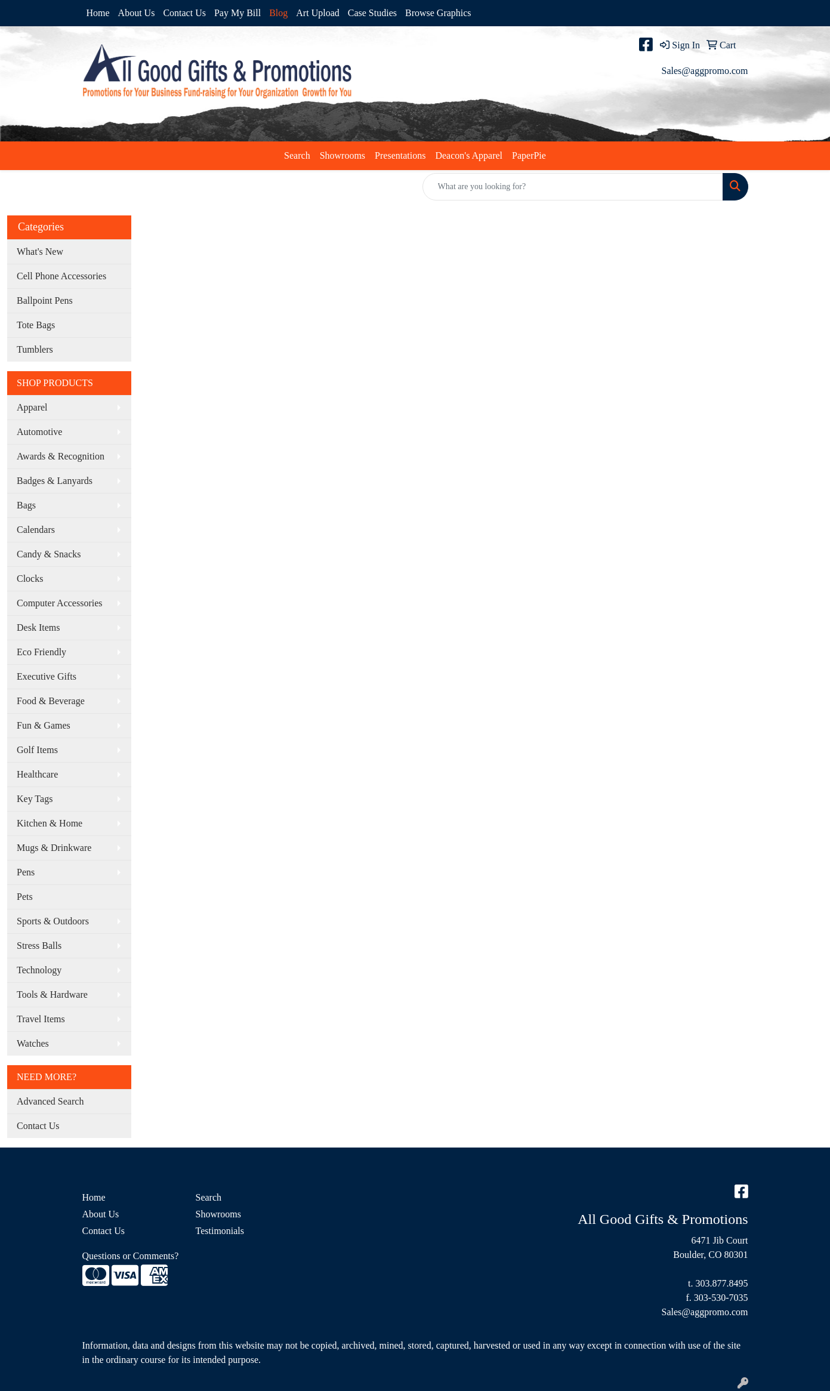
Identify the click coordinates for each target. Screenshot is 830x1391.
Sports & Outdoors (53, 921)
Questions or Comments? (130, 1256)
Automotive (39, 432)
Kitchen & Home (49, 823)
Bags (26, 505)
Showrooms (342, 155)
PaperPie (529, 155)
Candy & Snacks (49, 554)
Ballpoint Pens (45, 300)
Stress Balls (39, 945)
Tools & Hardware (52, 994)
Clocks (30, 578)
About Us (136, 13)
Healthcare (37, 774)
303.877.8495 (722, 1283)
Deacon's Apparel (468, 155)
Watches (33, 1043)
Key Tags (35, 799)
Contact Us (184, 13)
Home (98, 13)
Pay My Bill (237, 13)
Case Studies (372, 13)
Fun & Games (43, 725)
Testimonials (220, 1231)
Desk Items (38, 627)
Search (297, 155)
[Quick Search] (572, 187)
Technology (39, 970)
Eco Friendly (41, 652)
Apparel (32, 407)
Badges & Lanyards (54, 481)
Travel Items (41, 1019)
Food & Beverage (51, 701)
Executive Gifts (46, 676)
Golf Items (37, 750)
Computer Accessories (60, 603)
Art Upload (317, 13)
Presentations (400, 155)
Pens (26, 872)
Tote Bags (36, 325)
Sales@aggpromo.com (705, 71)
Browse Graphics (438, 13)
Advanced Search (50, 1101)
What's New (40, 251)
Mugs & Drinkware (54, 848)
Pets (25, 897)
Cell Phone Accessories (61, 276)
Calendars (36, 530)
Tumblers (35, 349)
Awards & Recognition (60, 456)
